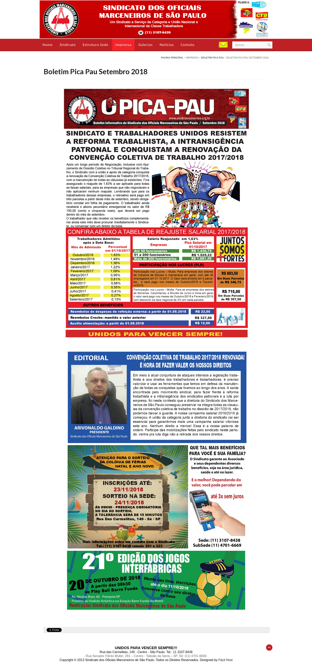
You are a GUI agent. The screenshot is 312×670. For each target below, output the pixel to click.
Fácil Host (225, 660)
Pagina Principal (172, 57)
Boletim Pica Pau (212, 57)
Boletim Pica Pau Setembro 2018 (96, 71)
